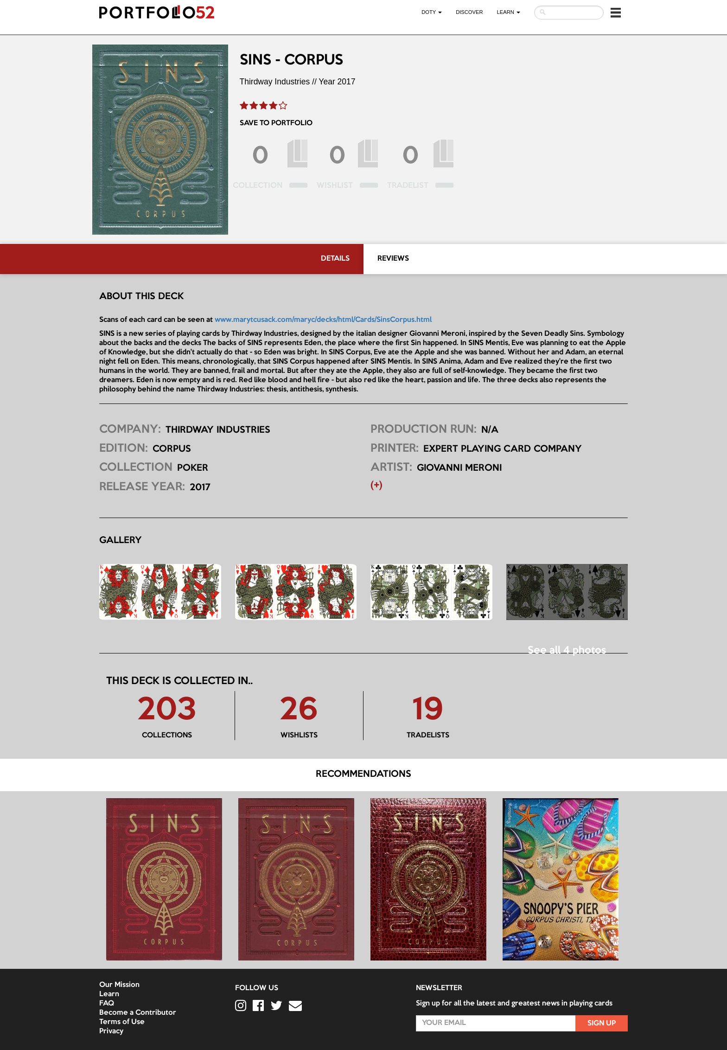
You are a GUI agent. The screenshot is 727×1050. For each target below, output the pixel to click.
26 (299, 711)
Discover (469, 12)
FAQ (106, 1003)
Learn (109, 994)
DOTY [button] (431, 12)
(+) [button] (376, 485)
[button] (616, 12)
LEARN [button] (508, 12)
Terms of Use (122, 1022)
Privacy (111, 1031)
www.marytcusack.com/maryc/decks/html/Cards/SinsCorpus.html (323, 320)
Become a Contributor (137, 1013)
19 (428, 711)
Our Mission (119, 985)
